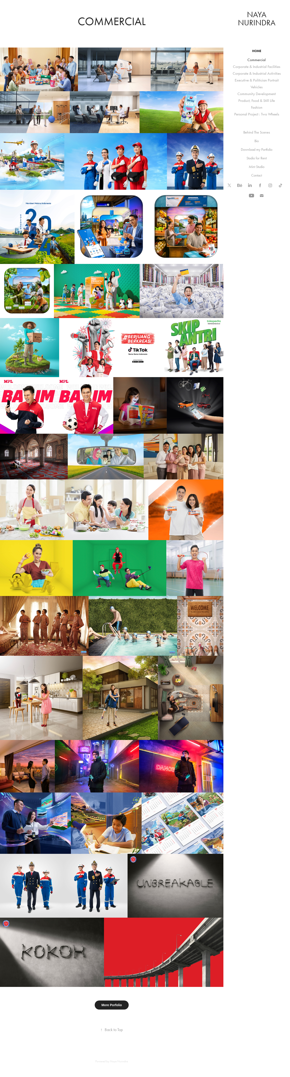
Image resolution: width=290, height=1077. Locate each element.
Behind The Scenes (256, 132)
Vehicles (257, 87)
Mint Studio (256, 167)
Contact (256, 175)
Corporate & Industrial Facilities (256, 66)
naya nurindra (257, 18)
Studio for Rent (256, 158)
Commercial (256, 59)
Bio (256, 141)
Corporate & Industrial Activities (257, 73)
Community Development (256, 93)
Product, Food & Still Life (256, 100)
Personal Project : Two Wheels (256, 114)
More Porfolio (112, 1005)
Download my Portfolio (256, 149)
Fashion (256, 107)
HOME (256, 51)
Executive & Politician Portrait (257, 80)
